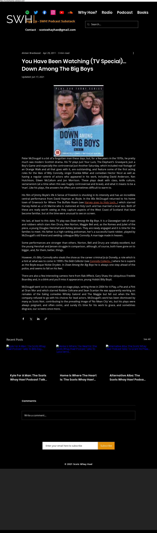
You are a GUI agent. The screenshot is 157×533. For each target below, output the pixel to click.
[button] (125, 12)
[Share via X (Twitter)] (30, 318)
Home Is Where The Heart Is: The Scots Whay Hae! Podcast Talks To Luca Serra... (78, 377)
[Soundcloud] (70, 12)
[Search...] (111, 24)
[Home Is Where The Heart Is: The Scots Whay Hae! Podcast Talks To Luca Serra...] (78, 357)
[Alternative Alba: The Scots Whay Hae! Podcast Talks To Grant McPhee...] (128, 357)
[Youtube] (61, 12)
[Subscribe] (106, 445)
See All (147, 339)
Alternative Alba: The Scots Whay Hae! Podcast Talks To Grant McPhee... (128, 377)
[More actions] (133, 53)
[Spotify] (27, 12)
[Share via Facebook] (23, 318)
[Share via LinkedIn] (38, 318)
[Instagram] (53, 12)
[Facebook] (44, 12)
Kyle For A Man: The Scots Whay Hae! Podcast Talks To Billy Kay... (28, 377)
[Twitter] (35, 12)
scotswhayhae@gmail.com (57, 30)
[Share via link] (45, 318)
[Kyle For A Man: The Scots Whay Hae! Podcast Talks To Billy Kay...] (28, 357)
